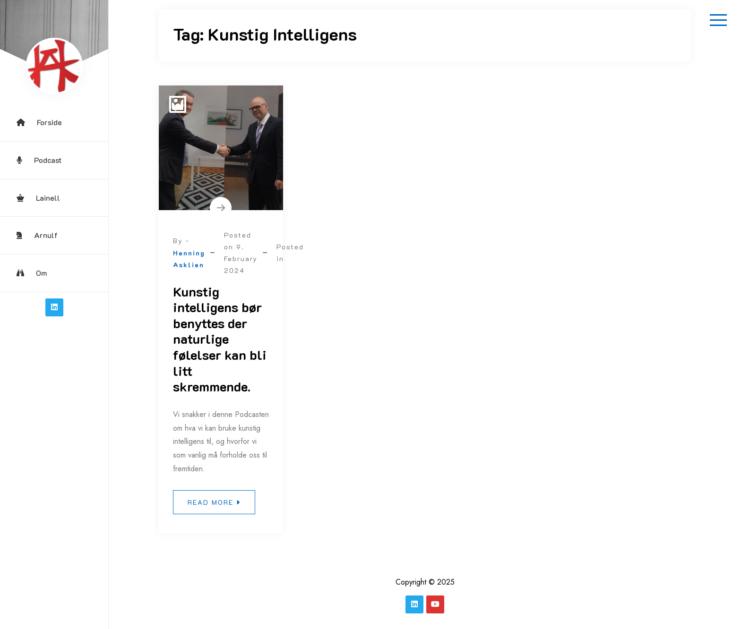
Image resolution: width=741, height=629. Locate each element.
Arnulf (37, 235)
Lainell (38, 198)
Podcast (39, 160)
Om (32, 273)
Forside (39, 122)
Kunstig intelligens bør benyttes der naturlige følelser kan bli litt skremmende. (220, 339)
